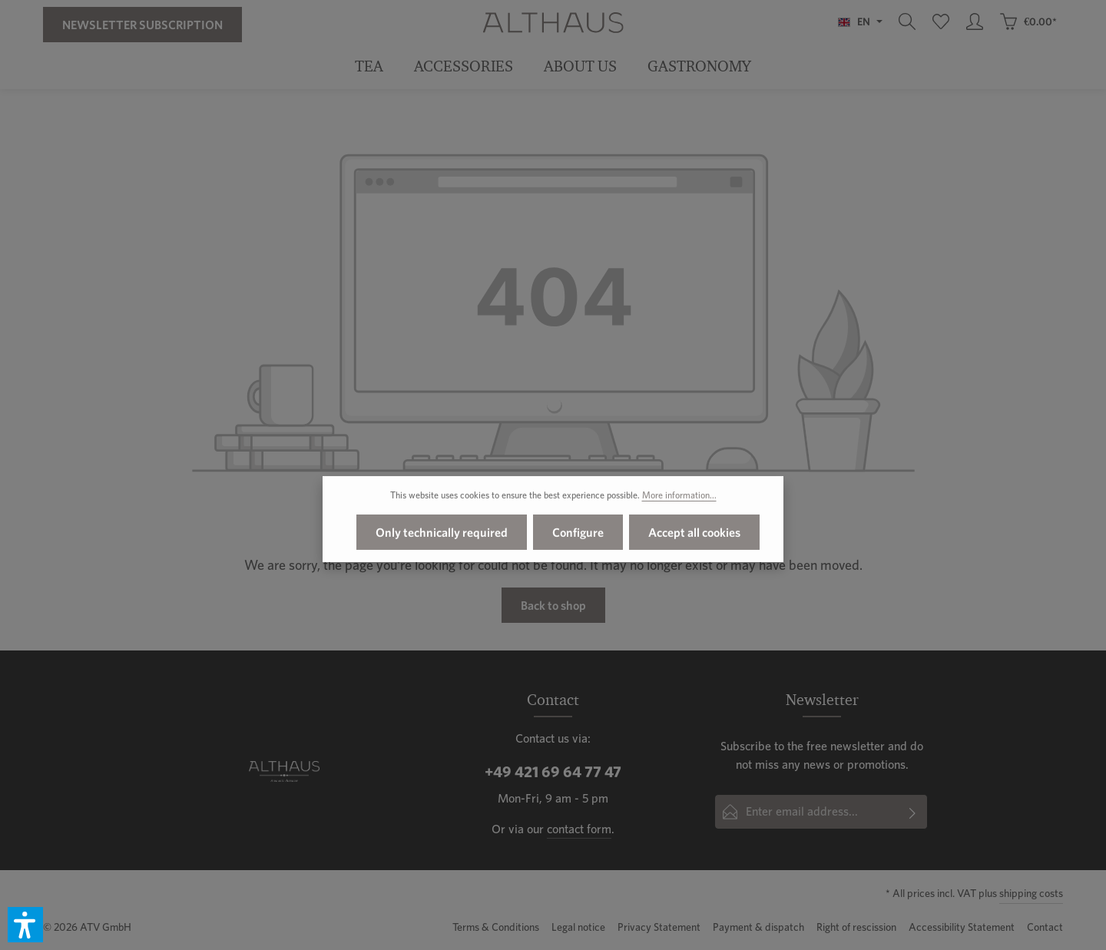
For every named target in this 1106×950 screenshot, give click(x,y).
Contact (1045, 927)
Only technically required (442, 537)
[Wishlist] (941, 21)
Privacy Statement (659, 927)
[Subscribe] (913, 811)
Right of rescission (856, 927)
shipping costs (1031, 893)
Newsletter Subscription (142, 24)
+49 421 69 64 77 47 (553, 772)
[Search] (907, 21)
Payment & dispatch (758, 927)
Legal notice (578, 927)
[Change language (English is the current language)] (860, 21)
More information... (679, 499)
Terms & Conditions (495, 927)
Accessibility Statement (962, 927)
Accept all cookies (694, 537)
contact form (579, 829)
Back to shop (553, 605)
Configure (578, 537)
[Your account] (974, 21)
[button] (25, 924)
